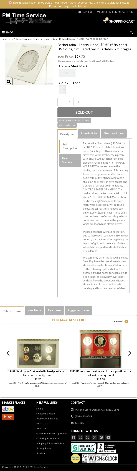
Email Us (85, 11)
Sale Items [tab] (54, 310)
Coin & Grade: (70, 83)
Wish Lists (42, 423)
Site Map (41, 453)
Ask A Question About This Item (74, 120)
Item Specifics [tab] (67, 160)
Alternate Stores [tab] (113, 133)
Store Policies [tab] (89, 133)
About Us (41, 428)
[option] (37, 357)
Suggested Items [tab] (78, 310)
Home (4, 38)
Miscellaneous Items (27, 38)
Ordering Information (48, 438)
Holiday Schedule (45, 413)
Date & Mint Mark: (74, 66)
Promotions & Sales (47, 418)
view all (121, 321)
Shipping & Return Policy (50, 443)
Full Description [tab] (70, 146)
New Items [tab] (34, 310)
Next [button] (129, 353)
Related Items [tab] (12, 311)
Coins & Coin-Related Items (59, 38)
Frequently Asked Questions (52, 433)
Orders (104, 11)
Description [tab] (67, 134)
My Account (125, 11)
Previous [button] (8, 353)
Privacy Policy (44, 448)
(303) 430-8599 (81, 416)
